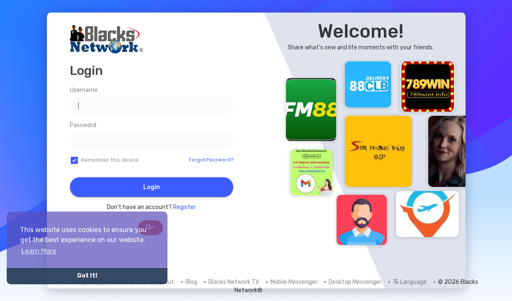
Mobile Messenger (293, 282)
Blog (191, 282)
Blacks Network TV (233, 282)
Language (410, 282)
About (165, 282)
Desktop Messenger (355, 282)
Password (83, 125)
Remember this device (110, 160)
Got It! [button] (87, 275)
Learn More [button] (38, 251)
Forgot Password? (211, 160)
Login (151, 187)
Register (184, 207)
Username (84, 90)
